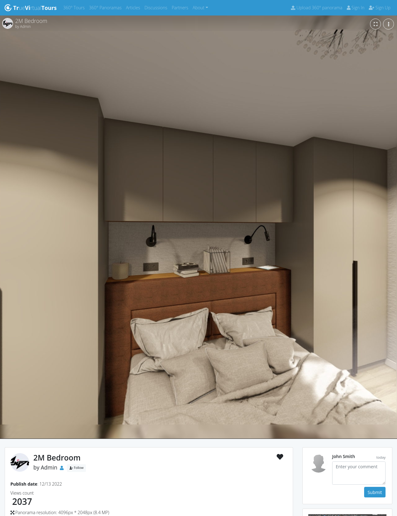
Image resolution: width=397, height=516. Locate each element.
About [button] (198, 8)
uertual (30, 7)
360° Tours (75, 7)
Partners (181, 7)
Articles (134, 7)
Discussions (157, 7)
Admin (49, 467)
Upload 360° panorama (316, 8)
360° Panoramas (106, 7)
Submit (375, 492)
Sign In (355, 8)
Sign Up (379, 8)
